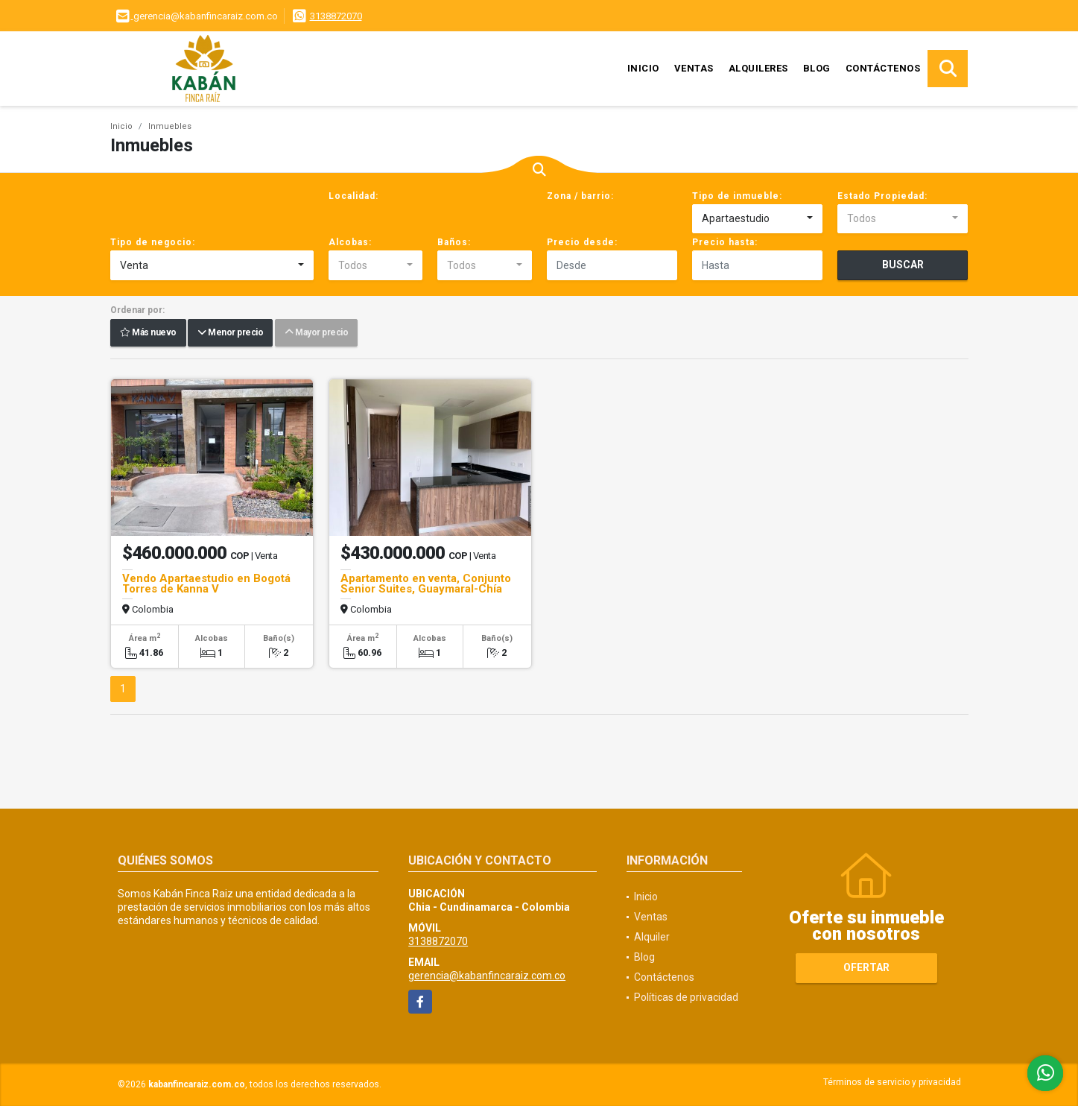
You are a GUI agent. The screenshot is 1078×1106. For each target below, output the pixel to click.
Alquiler (652, 937)
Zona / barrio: (580, 196)
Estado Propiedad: (882, 196)
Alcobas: (350, 242)
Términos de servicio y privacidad (892, 1082)
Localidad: (353, 196)
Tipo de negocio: (152, 242)
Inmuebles (169, 126)
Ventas (694, 68)
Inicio (643, 68)
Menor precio (230, 333)
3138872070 (336, 16)
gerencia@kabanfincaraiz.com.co (486, 976)
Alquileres (758, 68)
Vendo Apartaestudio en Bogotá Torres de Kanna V (206, 583)
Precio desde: (582, 242)
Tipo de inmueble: (737, 196)
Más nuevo (148, 333)
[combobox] (757, 219)
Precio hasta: (725, 242)
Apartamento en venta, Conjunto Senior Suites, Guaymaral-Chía (425, 583)
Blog (817, 68)
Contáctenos (883, 68)
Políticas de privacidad (686, 997)
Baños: (454, 242)
